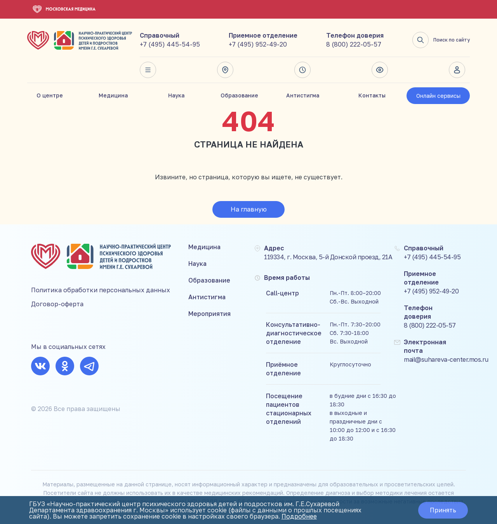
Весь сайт (148, 70)
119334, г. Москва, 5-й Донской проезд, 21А (328, 257)
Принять (443, 510)
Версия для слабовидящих (380, 70)
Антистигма (302, 95)
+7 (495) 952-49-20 (258, 44)
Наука (176, 95)
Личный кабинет (457, 70)
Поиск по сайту (441, 40)
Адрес (225, 70)
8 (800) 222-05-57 (353, 44)
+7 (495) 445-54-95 (170, 44)
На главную (249, 209)
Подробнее (299, 516)
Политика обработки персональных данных (100, 290)
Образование (239, 95)
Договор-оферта (57, 304)
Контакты (372, 95)
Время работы (302, 70)
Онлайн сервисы (438, 95)
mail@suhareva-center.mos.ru (446, 359)
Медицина (113, 95)
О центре (49, 95)
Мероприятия (209, 314)
